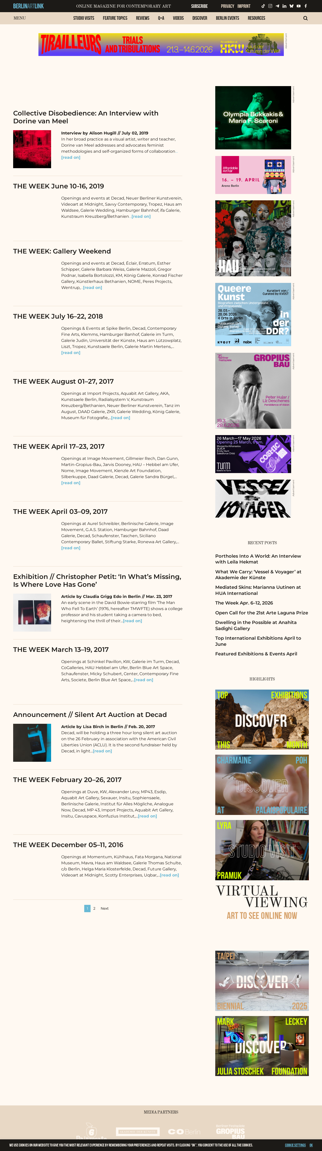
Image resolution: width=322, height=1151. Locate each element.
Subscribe (199, 6)
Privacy (227, 6)
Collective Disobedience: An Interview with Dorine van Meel (86, 117)
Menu (19, 18)
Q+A (161, 18)
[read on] (70, 352)
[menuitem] (83, 21)
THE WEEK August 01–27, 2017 (63, 381)
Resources (256, 18)
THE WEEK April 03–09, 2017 (60, 512)
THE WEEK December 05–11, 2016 (68, 845)
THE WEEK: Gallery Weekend (62, 251)
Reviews (142, 18)
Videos (178, 18)
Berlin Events (227, 18)
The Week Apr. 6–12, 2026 (244, 603)
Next (105, 908)
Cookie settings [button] (295, 1145)
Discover (199, 18)
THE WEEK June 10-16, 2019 (58, 186)
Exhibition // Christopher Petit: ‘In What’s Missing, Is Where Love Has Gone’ (97, 581)
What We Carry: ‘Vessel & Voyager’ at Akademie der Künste (258, 574)
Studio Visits (83, 18)
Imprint (244, 6)
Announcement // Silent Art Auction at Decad (90, 715)
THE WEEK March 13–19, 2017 (61, 650)
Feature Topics (115, 18)
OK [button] (311, 1145)
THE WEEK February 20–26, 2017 (67, 780)
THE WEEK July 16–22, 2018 (58, 316)
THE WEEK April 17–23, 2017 (59, 446)
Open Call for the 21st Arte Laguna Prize (261, 613)
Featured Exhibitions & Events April (256, 654)
